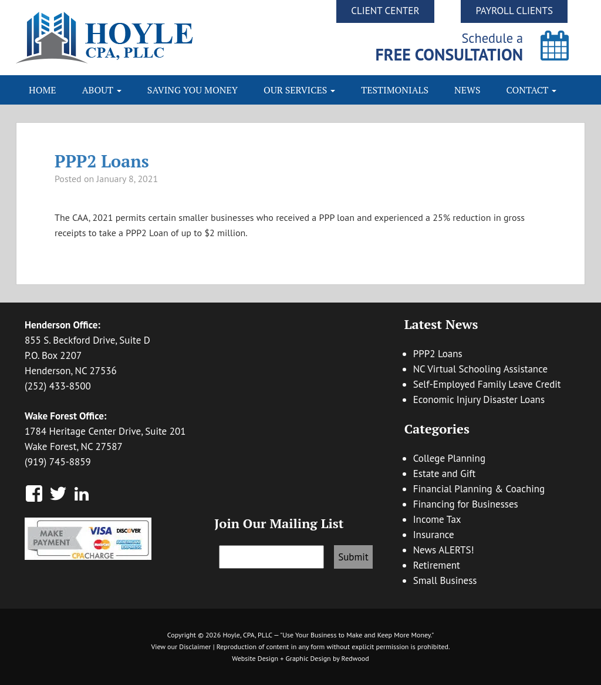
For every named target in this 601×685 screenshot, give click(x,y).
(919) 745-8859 (58, 461)
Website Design (255, 658)
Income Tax (437, 519)
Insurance (433, 534)
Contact (532, 89)
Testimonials (394, 89)
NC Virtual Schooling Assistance (480, 368)
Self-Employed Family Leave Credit (487, 384)
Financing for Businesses (465, 504)
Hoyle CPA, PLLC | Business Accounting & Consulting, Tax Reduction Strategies (158, 37)
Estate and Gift (444, 473)
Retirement (436, 565)
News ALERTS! (443, 549)
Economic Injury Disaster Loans (479, 399)
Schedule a (450, 46)
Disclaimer (195, 646)
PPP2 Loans (102, 161)
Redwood (355, 658)
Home (42, 89)
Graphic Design (307, 658)
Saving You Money (192, 89)
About (101, 89)
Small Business (445, 580)
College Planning (449, 458)
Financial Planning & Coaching (479, 488)
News (467, 89)
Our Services (299, 89)
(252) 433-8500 (58, 386)
